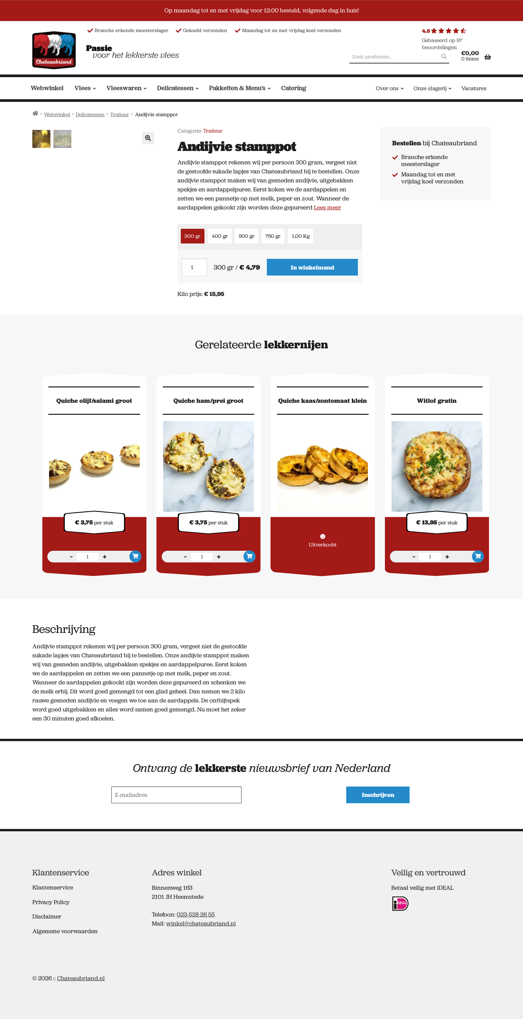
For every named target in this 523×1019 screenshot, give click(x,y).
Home (35, 113)
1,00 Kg (301, 236)
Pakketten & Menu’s (237, 88)
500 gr (246, 236)
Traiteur (119, 114)
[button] (148, 138)
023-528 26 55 (196, 912)
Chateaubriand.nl (81, 976)
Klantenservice (52, 885)
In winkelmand (312, 267)
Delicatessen (175, 88)
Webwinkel (47, 88)
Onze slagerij (430, 88)
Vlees (82, 88)
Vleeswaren (123, 88)
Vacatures (474, 88)
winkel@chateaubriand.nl (201, 921)
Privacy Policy (51, 900)
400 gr (220, 236)
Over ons (387, 88)
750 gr (273, 236)
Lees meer (327, 207)
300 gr (192, 236)
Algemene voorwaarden (65, 929)
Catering (293, 88)
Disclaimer (46, 914)
